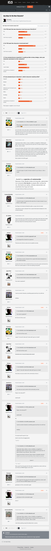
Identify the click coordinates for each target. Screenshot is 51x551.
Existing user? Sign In (21, 6)
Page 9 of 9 (23, 113)
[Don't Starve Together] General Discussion (22, 21)
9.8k (9, 206)
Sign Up (30, 6)
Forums (28, 2)
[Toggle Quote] (17, 121)
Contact (33, 2)
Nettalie (30, 311)
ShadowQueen (31, 274)
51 (9, 521)
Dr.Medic (30, 366)
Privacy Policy (20, 547)
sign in (7, 105)
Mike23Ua (31, 167)
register (11, 105)
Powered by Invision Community (25, 549)
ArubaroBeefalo (32, 255)
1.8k (9, 227)
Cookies (32, 547)
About (16, 2)
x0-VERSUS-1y (32, 121)
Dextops (30, 494)
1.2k (9, 244)
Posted (19, 118)
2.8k (9, 484)
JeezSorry (30, 407)
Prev (6, 113)
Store (37, 2)
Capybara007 (31, 236)
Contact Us (26, 547)
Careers (24, 2)
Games (19, 2)
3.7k (9, 129)
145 (9, 301)
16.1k (8, 151)
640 (9, 282)
